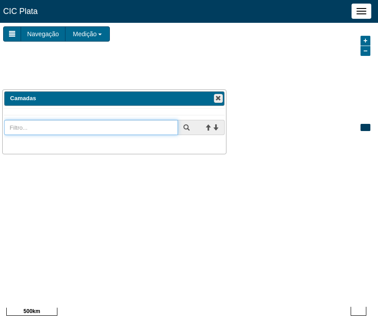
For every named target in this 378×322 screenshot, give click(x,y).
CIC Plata (20, 11)
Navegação (43, 34)
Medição (87, 34)
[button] (218, 98)
